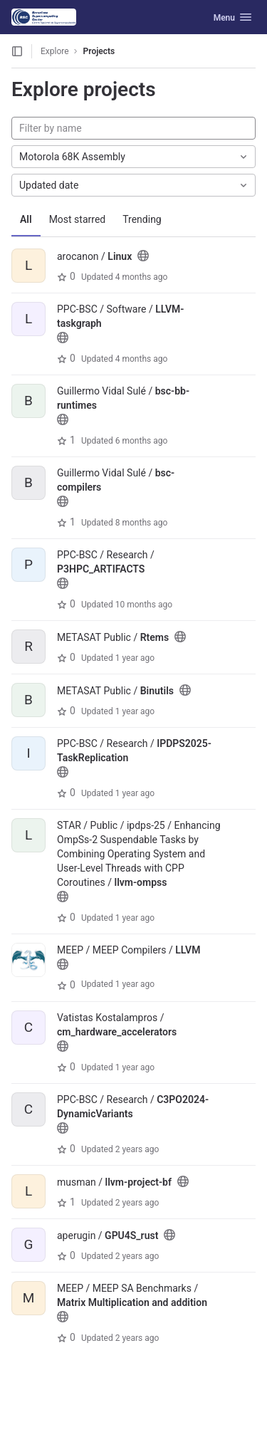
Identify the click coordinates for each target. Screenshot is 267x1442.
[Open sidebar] (17, 51)
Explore (55, 51)
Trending (142, 219)
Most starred (77, 219)
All (26, 219)
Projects (99, 51)
